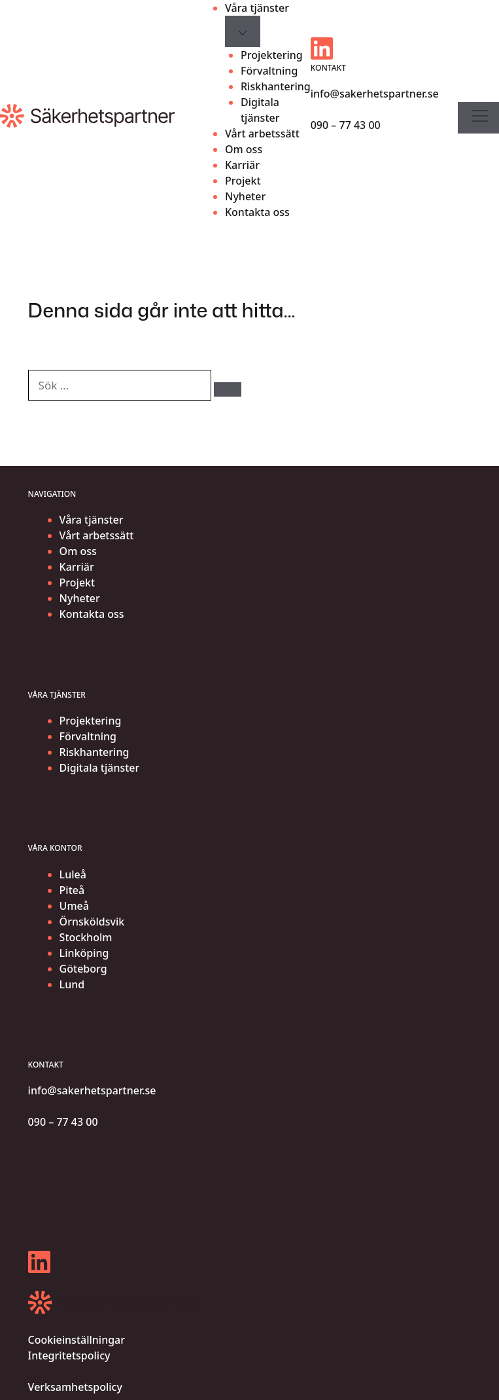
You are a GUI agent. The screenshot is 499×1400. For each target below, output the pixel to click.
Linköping (84, 953)
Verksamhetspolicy (75, 1387)
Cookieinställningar (76, 1340)
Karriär (242, 165)
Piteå (72, 890)
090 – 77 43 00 (346, 125)
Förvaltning (269, 70)
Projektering (272, 55)
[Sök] (227, 389)
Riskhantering (276, 86)
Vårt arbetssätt (262, 133)
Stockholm (86, 937)
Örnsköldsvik (92, 921)
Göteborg (83, 968)
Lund (72, 984)
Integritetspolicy (69, 1355)
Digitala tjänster (260, 110)
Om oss (243, 149)
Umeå (74, 906)
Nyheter (245, 196)
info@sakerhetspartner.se (375, 93)
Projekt (243, 180)
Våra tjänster (257, 8)
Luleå (73, 874)
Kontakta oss (257, 212)
